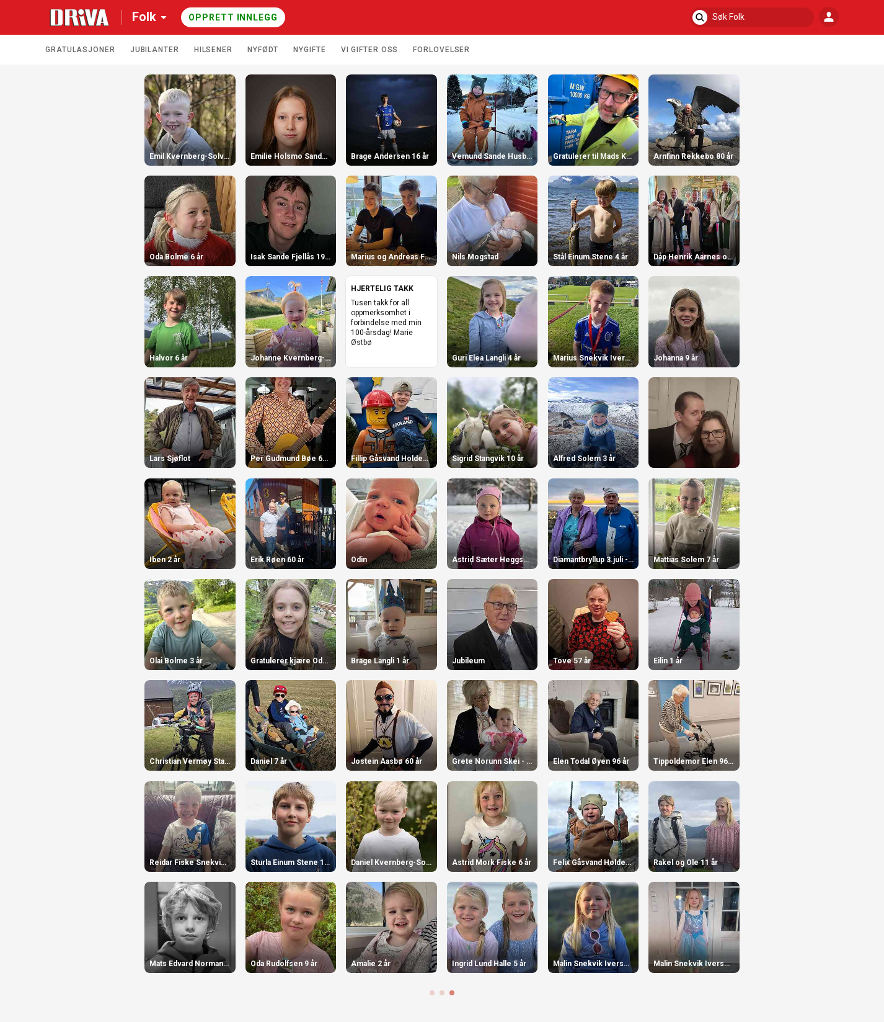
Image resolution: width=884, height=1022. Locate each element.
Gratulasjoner (80, 49)
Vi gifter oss (370, 49)
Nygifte (309, 49)
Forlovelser (441, 49)
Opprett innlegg (233, 17)
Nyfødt (262, 49)
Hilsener (213, 49)
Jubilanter (154, 49)
